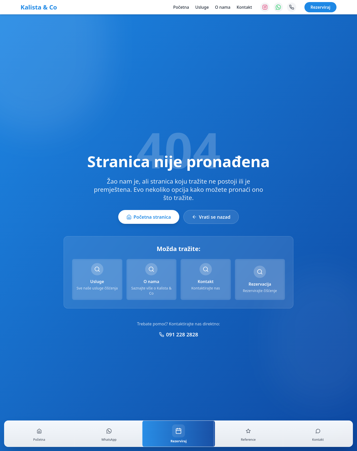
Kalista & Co (39, 7)
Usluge (202, 7)
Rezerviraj (320, 7)
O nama (222, 7)
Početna (181, 7)
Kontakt (244, 7)
